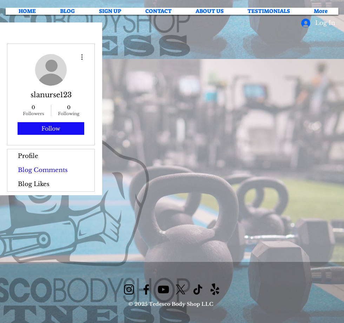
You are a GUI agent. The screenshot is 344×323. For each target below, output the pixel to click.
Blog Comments (43, 170)
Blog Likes (33, 184)
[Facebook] (146, 289)
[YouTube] (163, 289)
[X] (180, 289)
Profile (28, 156)
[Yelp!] (215, 289)
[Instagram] (129, 289)
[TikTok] (198, 289)
